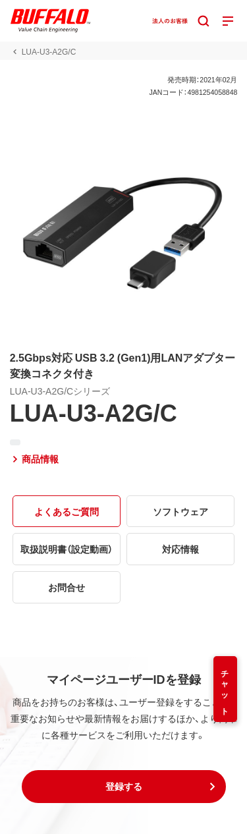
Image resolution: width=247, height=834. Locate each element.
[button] (124, 786)
